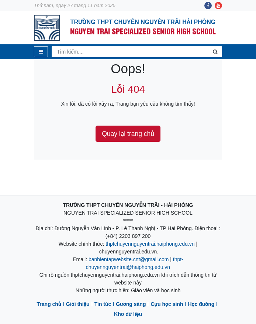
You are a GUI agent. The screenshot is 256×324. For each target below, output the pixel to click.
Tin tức (102, 304)
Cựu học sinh (167, 304)
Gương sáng (131, 304)
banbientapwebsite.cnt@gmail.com (129, 259)
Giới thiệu (78, 304)
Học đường (201, 304)
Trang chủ (49, 304)
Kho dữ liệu (128, 314)
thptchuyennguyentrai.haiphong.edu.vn (149, 244)
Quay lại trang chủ (128, 133)
